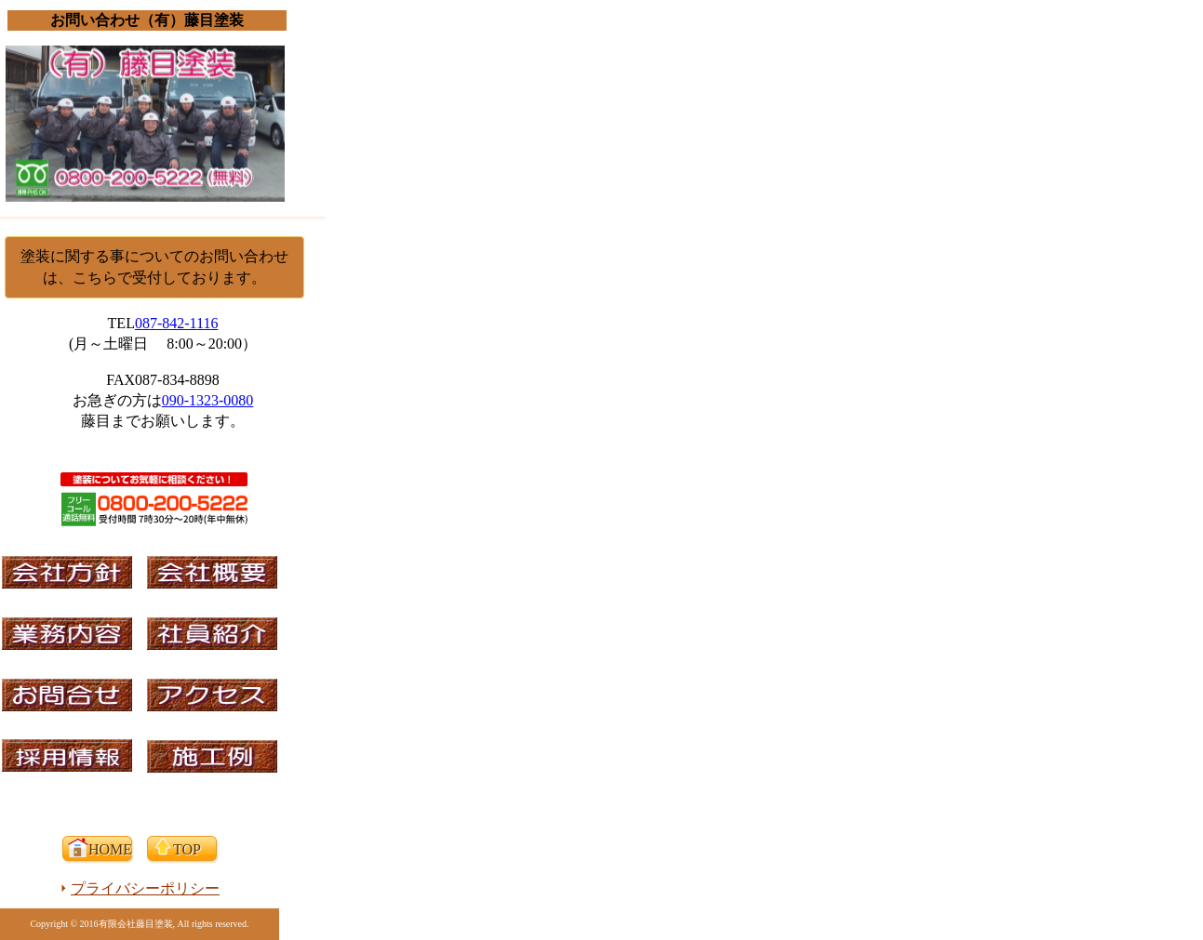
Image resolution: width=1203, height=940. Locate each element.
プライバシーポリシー (145, 888)
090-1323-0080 (208, 400)
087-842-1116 (176, 323)
